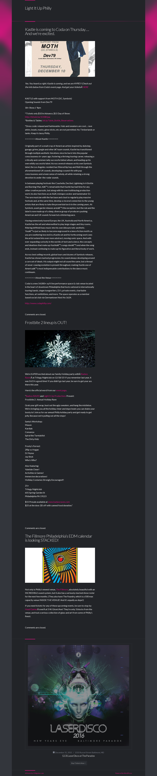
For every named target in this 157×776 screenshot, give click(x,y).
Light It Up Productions (55, 396)
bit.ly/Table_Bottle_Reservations (58, 120)
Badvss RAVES (33, 396)
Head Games (31, 609)
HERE (85, 87)
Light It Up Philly (38, 7)
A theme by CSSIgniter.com (34, 773)
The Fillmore (62, 589)
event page (61, 390)
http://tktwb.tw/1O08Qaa (37, 117)
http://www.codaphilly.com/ (38, 303)
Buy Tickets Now (77, 763)
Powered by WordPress (123, 773)
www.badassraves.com (59, 501)
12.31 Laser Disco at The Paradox (78, 755)
